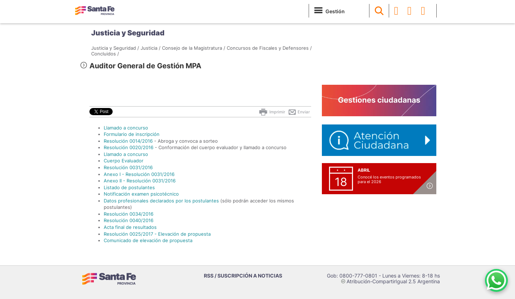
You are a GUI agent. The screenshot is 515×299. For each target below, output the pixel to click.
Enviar (299, 111)
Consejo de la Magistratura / (193, 48)
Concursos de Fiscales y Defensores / (269, 48)
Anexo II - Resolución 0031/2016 (140, 180)
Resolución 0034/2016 (128, 214)
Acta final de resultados (130, 227)
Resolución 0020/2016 (128, 147)
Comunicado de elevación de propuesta (148, 240)
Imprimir (271, 111)
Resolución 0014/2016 (128, 141)
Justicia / (151, 48)
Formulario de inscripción (132, 134)
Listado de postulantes (129, 187)
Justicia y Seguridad (128, 33)
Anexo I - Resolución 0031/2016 (139, 174)
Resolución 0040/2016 (128, 220)
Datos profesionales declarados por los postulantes (161, 201)
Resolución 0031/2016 (128, 167)
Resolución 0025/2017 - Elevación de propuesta (157, 234)
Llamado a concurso (126, 128)
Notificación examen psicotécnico (141, 194)
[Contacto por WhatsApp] (496, 280)
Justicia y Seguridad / (115, 48)
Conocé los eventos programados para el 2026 (389, 179)
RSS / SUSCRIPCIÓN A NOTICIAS (243, 276)
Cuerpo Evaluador (123, 160)
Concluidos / (105, 54)
